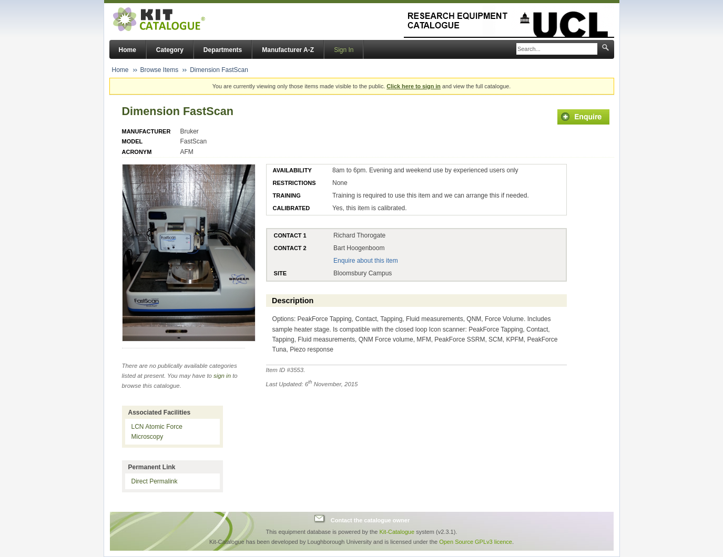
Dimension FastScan (219, 70)
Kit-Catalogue (396, 532)
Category (170, 50)
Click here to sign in (413, 86)
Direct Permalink (154, 481)
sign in (222, 376)
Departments (222, 50)
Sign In (343, 50)
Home (127, 50)
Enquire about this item (365, 260)
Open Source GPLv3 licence (475, 542)
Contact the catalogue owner (370, 520)
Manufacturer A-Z (288, 50)
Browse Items (159, 70)
